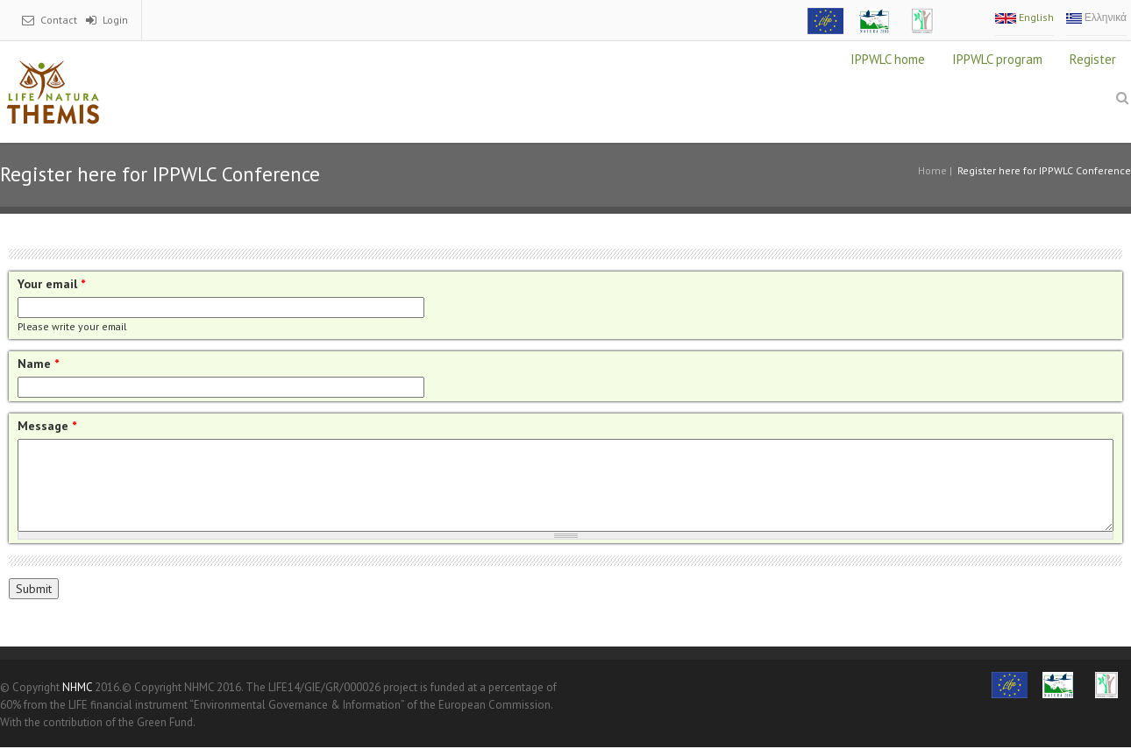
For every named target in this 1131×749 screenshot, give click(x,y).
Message (47, 426)
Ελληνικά (1096, 17)
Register (1093, 59)
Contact (58, 19)
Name (38, 363)
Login (115, 19)
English (1024, 17)
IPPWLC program (997, 59)
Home (932, 170)
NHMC (77, 687)
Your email (51, 284)
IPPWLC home (887, 59)
